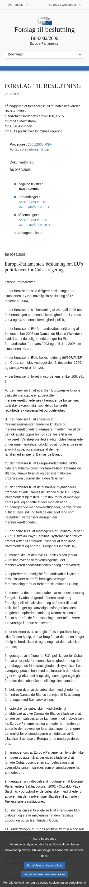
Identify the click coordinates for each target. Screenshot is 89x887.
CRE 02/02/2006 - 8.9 (34, 225)
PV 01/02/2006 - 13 (32, 202)
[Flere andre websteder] (65, 5)
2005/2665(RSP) (40, 144)
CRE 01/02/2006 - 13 (33, 207)
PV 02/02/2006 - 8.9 (32, 220)
